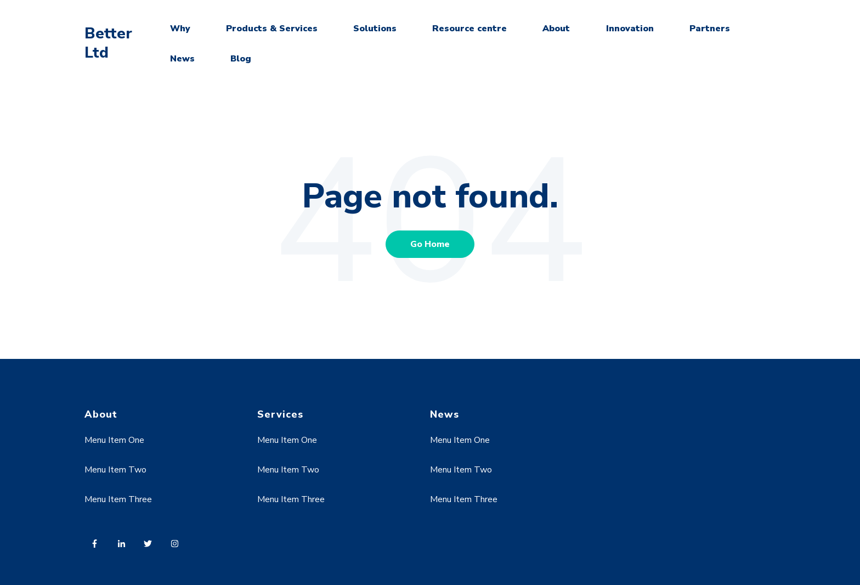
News (182, 59)
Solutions (375, 28)
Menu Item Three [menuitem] (118, 499)
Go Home (430, 244)
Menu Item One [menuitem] (114, 440)
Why (180, 28)
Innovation (630, 28)
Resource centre (469, 28)
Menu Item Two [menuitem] (115, 470)
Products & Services (272, 28)
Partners (709, 28)
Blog (240, 59)
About (556, 28)
